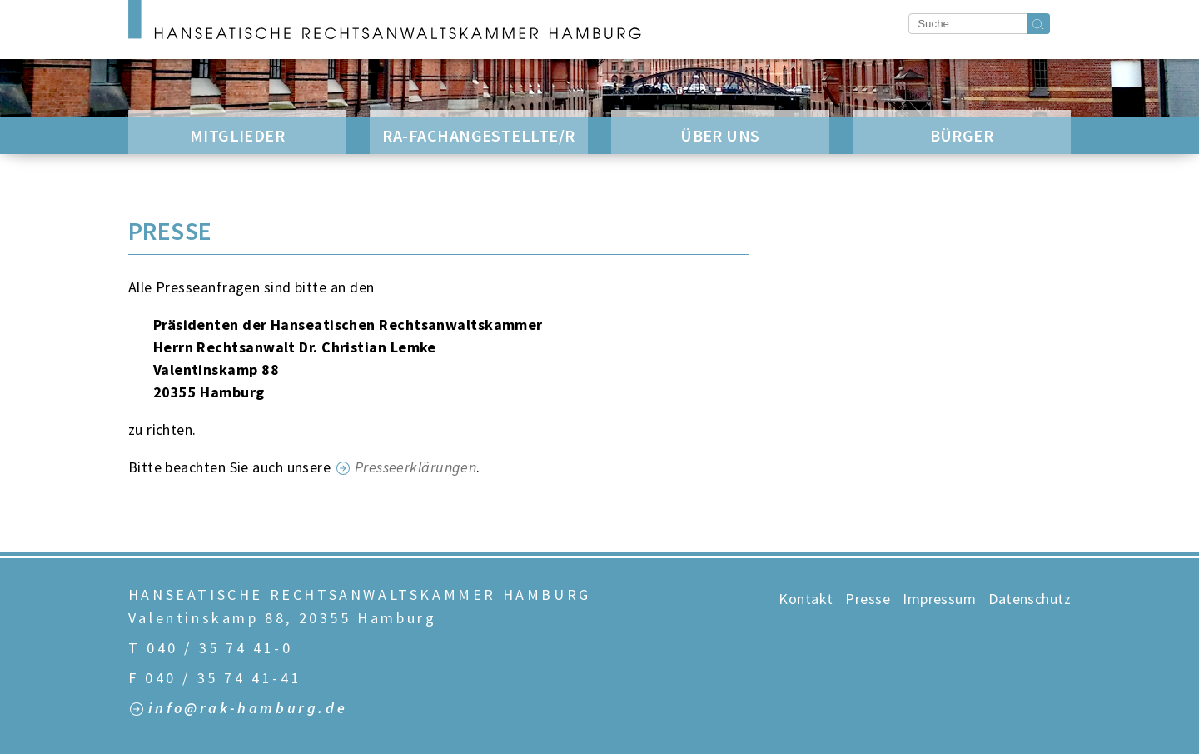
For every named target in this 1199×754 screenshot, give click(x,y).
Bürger (962, 135)
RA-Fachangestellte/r (478, 135)
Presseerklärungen (416, 467)
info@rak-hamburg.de (247, 709)
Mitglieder (238, 135)
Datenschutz (1029, 598)
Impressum (939, 598)
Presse (867, 598)
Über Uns (720, 135)
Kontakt (806, 598)
